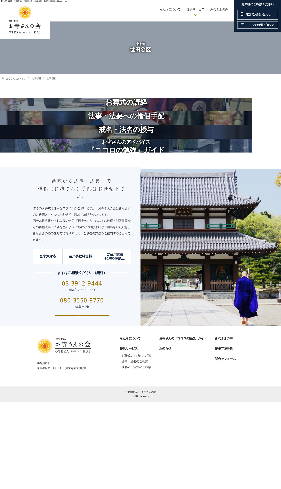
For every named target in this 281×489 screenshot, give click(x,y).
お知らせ (165, 436)
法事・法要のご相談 (134, 449)
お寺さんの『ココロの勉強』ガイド (183, 425)
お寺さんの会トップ (16, 78)
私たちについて (170, 9)
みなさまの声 (219, 9)
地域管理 (36, 78)
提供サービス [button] (195, 9)
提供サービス (129, 436)
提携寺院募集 (224, 436)
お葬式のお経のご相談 (136, 443)
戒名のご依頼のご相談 (136, 454)
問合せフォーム (225, 446)
